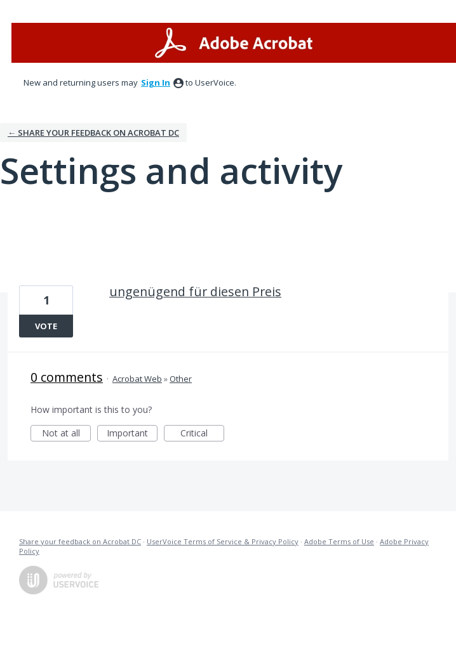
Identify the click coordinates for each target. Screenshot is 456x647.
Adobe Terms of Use (339, 541)
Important (132, 434)
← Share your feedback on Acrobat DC (93, 132)
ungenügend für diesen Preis (195, 291)
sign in (155, 82)
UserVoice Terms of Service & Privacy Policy (222, 541)
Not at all (66, 434)
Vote (46, 326)
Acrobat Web (137, 378)
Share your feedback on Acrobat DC (80, 541)
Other (181, 378)
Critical (202, 434)
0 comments (66, 377)
